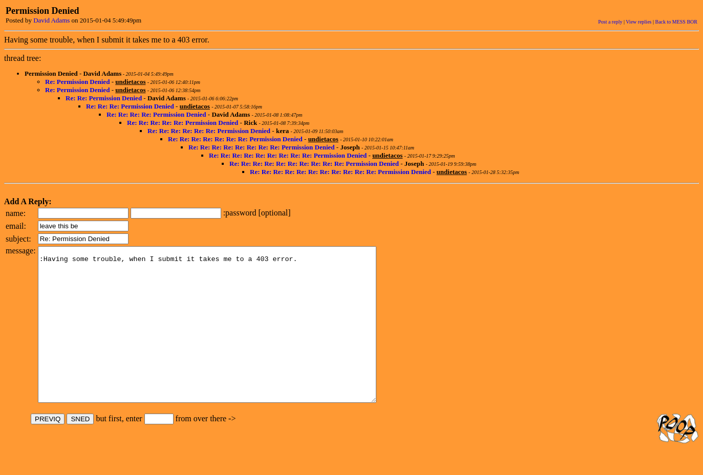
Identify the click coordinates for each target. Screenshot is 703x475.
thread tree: (22, 58)
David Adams (51, 20)
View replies (638, 22)
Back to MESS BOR (676, 22)
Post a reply (610, 22)
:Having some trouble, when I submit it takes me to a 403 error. (227, 340)
